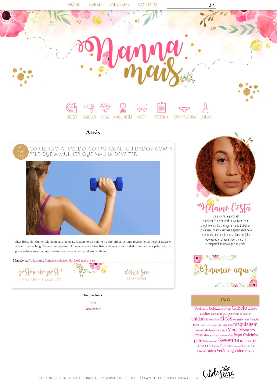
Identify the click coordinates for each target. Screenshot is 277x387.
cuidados (62, 260)
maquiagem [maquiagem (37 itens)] (245, 324)
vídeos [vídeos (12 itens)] (249, 351)
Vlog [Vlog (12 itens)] (230, 351)
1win (93, 302)
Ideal (77, 260)
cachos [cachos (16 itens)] (205, 313)
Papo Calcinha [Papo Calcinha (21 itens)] (246, 335)
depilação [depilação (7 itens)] (214, 319)
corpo (39, 260)
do (70, 260)
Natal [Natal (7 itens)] (216, 335)
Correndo (50, 260)
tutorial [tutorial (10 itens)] (201, 351)
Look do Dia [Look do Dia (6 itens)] (205, 325)
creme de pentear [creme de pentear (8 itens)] (242, 313)
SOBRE (95, 4)
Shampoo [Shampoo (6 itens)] (236, 346)
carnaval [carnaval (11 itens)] (216, 313)
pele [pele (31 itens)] (198, 340)
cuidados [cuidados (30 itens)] (200, 319)
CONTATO (147, 4)
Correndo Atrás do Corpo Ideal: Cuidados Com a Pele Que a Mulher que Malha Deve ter (101, 151)
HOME (74, 4)
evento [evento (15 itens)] (238, 319)
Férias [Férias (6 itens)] (246, 320)
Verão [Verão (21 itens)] (222, 350)
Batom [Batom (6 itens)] (205, 309)
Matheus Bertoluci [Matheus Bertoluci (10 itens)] (215, 330)
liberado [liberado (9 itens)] (254, 319)
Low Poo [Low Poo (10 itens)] (227, 325)
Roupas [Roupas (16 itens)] (226, 346)
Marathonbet (93, 308)
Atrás (32, 260)
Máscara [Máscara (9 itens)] (208, 335)
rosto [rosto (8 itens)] (216, 346)
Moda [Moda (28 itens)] (232, 329)
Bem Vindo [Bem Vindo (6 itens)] (225, 309)
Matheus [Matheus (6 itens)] (200, 330)
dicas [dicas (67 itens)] (226, 318)
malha (85, 260)
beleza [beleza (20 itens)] (214, 308)
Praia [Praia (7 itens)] (205, 341)
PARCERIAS (119, 4)
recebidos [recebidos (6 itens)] (213, 341)
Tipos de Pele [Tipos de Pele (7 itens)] (248, 346)
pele (92, 260)
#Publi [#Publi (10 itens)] (198, 308)
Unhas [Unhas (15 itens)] (211, 351)
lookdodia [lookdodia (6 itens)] (216, 325)
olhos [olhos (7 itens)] (230, 335)
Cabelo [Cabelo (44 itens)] (239, 308)
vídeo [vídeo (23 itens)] (239, 350)
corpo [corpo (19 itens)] (227, 313)
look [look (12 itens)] (196, 325)
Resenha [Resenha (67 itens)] (228, 340)
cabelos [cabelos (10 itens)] (252, 308)
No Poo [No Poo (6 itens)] (223, 335)
